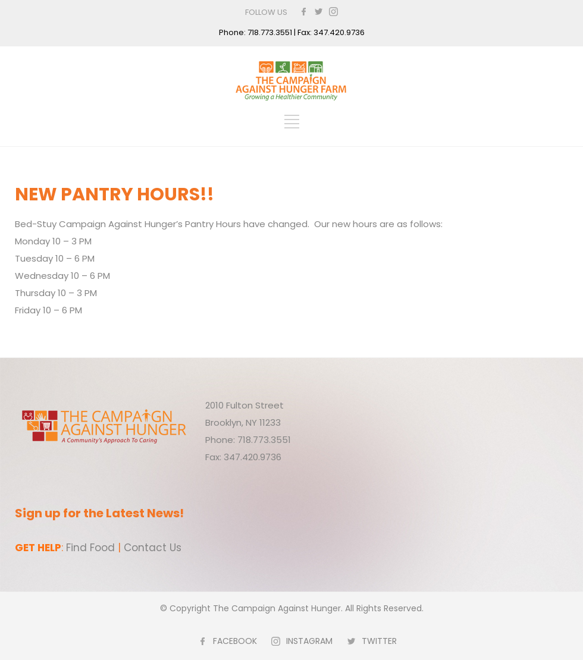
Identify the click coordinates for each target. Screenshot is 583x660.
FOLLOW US (266, 12)
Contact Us (152, 547)
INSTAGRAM (309, 641)
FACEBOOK (235, 641)
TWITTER (379, 641)
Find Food (90, 547)
